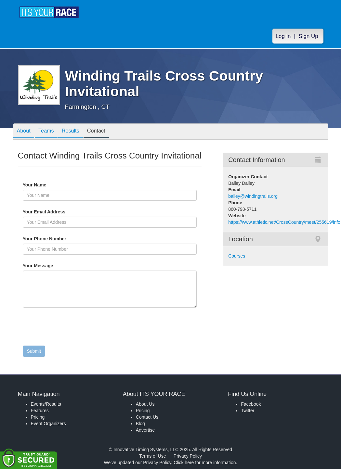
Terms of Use (152, 456)
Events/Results (46, 404)
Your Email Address (69, 211)
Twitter (247, 410)
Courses (236, 256)
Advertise (145, 430)
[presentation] (72, 328)
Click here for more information (205, 462)
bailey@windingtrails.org (253, 196)
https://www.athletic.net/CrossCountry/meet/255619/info (284, 222)
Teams (51, 132)
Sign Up (308, 36)
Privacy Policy (188, 456)
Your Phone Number (44, 238)
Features (40, 410)
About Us (145, 404)
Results (78, 132)
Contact (107, 132)
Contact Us (147, 417)
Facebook (251, 404)
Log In (283, 36)
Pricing (38, 417)
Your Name (46, 184)
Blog (140, 423)
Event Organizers (48, 423)
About (25, 132)
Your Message (49, 265)
